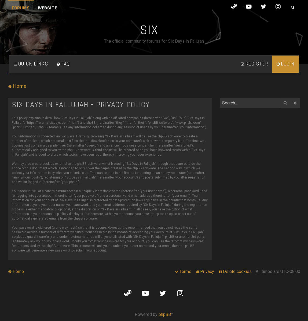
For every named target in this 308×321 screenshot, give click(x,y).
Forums (21, 8)
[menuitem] (63, 64)
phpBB (165, 314)
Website (47, 8)
